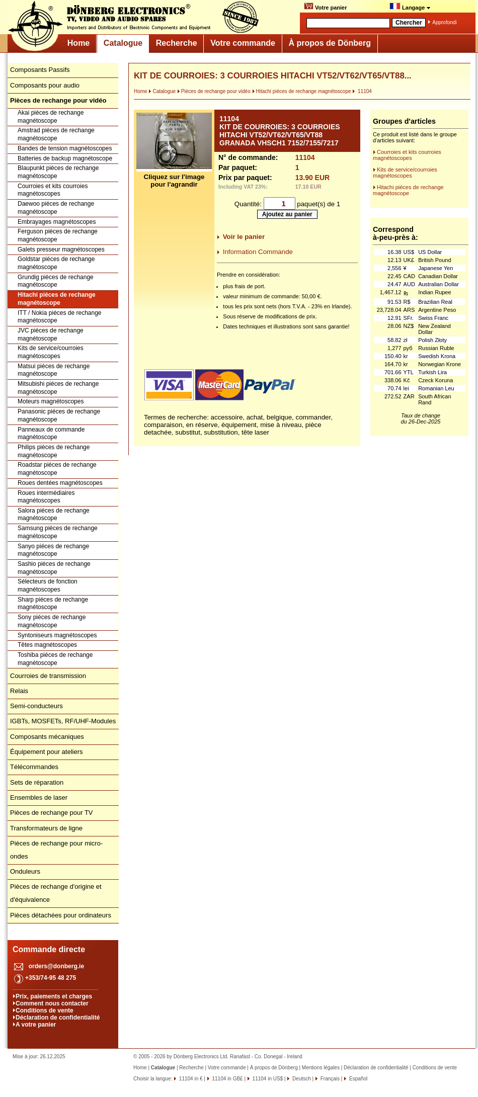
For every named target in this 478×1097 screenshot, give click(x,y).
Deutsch (300, 1078)
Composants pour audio (44, 85)
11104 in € (190, 1078)
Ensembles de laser (38, 797)
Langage (410, 7)
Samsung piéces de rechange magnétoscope (58, 532)
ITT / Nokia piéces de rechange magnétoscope (60, 316)
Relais (19, 691)
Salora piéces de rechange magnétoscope (54, 514)
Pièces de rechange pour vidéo (214, 91)
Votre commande (242, 43)
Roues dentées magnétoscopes (60, 482)
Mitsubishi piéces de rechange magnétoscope (58, 387)
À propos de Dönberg (329, 43)
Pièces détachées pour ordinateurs (60, 915)
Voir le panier (244, 236)
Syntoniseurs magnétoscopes (57, 635)
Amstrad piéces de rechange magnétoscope (56, 134)
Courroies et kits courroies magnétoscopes (53, 190)
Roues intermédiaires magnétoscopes (46, 496)
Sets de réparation (36, 782)
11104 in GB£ (227, 1078)
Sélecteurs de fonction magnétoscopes (47, 585)
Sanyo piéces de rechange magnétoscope (53, 550)
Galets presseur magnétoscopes (61, 249)
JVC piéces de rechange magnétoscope (51, 334)
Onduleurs (25, 871)
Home (78, 43)
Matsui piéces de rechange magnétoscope (54, 370)
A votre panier (36, 1024)
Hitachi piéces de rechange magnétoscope (57, 298)
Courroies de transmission (48, 676)
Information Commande (258, 252)
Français (329, 1078)
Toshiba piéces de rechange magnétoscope (55, 658)
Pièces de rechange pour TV (51, 812)
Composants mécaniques (47, 736)
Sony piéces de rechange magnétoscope (52, 621)
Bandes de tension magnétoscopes (65, 148)
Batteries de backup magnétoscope (65, 158)
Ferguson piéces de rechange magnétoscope (58, 235)
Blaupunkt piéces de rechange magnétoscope (58, 172)
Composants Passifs (40, 69)
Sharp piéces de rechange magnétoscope (53, 603)
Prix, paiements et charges (54, 996)
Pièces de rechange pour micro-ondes (56, 849)
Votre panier (325, 7)
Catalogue (123, 43)
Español (357, 1078)
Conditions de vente (44, 1010)
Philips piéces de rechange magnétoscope (54, 451)
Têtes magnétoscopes (47, 644)
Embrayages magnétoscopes (57, 221)
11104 (362, 91)
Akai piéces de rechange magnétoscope (51, 116)
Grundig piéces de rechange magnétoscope (56, 281)
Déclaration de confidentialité (58, 1017)
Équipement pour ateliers (46, 751)
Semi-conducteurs (36, 706)
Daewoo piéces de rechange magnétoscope (56, 207)
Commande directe (49, 949)
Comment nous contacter (52, 1003)
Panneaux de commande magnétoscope (51, 433)
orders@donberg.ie (56, 966)
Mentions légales (321, 1067)
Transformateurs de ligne (46, 828)
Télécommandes (34, 767)
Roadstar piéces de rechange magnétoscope (57, 468)
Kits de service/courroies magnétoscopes (51, 352)
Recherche (176, 43)
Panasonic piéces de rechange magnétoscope (59, 415)
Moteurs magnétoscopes (51, 401)
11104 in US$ (267, 1078)
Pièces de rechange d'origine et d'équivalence (56, 893)
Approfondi (444, 22)
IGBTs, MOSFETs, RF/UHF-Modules (63, 721)
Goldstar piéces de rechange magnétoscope (56, 263)
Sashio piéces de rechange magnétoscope (54, 567)
